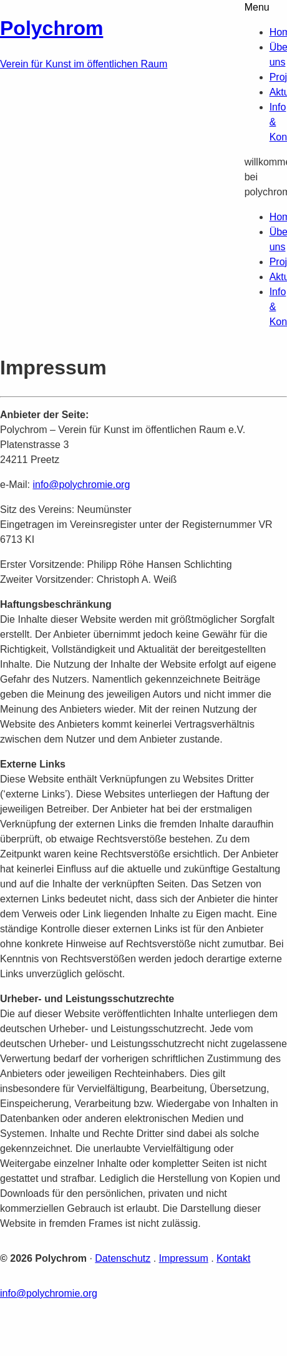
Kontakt (233, 1258)
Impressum (183, 1258)
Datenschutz (122, 1258)
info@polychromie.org (81, 484)
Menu (257, 7)
